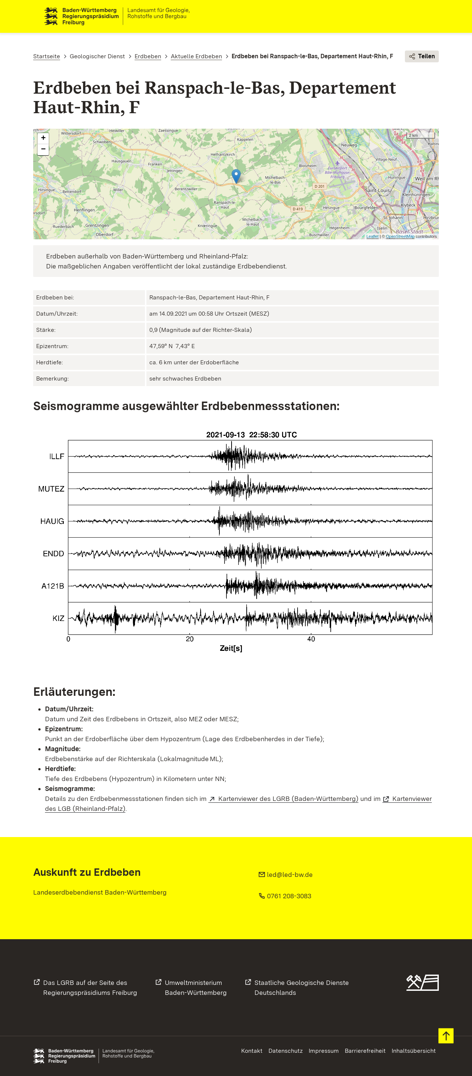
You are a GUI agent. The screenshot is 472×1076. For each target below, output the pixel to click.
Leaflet (373, 236)
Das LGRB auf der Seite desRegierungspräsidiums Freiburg (90, 987)
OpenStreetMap (400, 236)
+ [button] (43, 139)
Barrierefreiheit (365, 1050)
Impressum (324, 1050)
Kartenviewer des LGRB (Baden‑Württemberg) (288, 798)
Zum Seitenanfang (446, 1036)
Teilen (422, 56)
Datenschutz (285, 1050)
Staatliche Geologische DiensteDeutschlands (301, 987)
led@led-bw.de (290, 874)
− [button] (43, 150)
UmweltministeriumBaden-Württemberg (196, 987)
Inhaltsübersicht (414, 1050)
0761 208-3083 (289, 896)
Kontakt (252, 1050)
